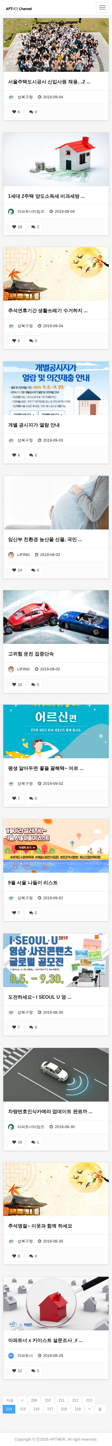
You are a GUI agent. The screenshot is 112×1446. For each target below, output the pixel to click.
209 (34, 1400)
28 (17, 1142)
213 (89, 1400)
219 (78, 1409)
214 (9, 1408)
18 (17, 684)
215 (23, 1409)
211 (62, 1400)
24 (17, 570)
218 (64, 1409)
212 (75, 1400)
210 (48, 1400)
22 (17, 1371)
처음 (9, 1400)
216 (36, 1409)
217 (50, 1409)
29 (17, 227)
